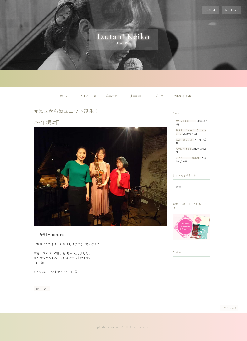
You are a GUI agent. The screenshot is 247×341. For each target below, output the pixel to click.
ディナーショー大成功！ (188, 158)
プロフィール (88, 96)
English (210, 10)
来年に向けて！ (184, 148)
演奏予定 (112, 96)
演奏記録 (135, 96)
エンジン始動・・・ (186, 121)
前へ (38, 289)
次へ (46, 289)
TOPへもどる (229, 307)
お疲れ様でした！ (185, 139)
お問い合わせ (183, 96)
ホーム (64, 96)
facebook (231, 10)
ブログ (159, 96)
